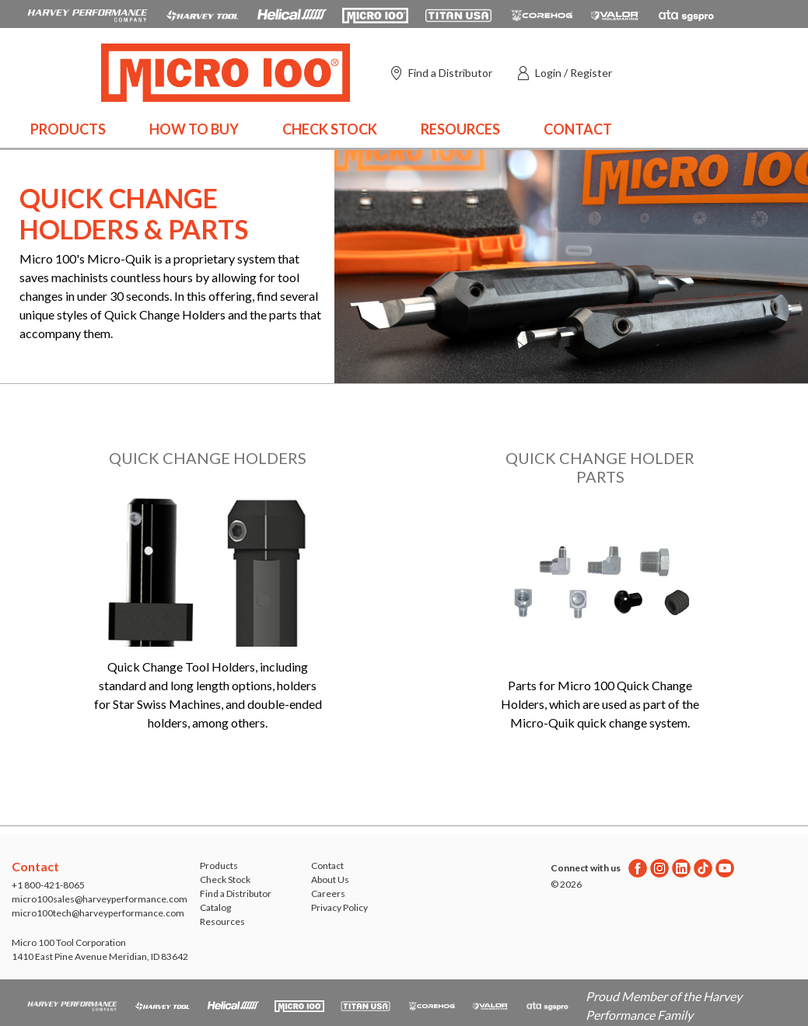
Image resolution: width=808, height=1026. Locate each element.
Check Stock (329, 129)
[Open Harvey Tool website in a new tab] (202, 14)
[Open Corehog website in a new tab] (542, 14)
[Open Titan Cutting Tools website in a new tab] (458, 14)
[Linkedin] (681, 868)
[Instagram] (659, 868)
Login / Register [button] (573, 72)
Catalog (215, 907)
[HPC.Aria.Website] (87, 14)
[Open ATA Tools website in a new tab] (686, 14)
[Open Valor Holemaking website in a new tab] (615, 14)
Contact (578, 129)
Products (68, 129)
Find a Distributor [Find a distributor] (450, 72)
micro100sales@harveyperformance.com (99, 899)
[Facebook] (637, 868)
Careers (328, 893)
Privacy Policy (339, 907)
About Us (330, 879)
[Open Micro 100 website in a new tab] (375, 14)
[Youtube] (724, 868)
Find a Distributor (235, 893)
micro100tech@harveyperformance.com (98, 913)
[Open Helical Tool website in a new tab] (292, 14)
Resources (460, 129)
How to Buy (194, 129)
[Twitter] (703, 868)
